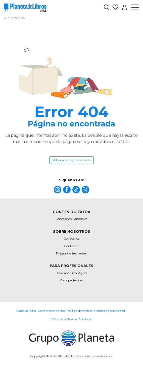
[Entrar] (122, 7)
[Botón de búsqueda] (106, 7)
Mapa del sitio (26, 311)
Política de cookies (79, 311)
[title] (57, 189)
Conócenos (71, 238)
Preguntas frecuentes (71, 253)
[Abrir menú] (135, 7)
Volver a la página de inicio (71, 160)
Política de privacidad (109, 311)
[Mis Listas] (113, 7)
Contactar (71, 246)
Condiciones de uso (51, 311)
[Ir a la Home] (5, 18)
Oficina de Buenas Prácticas (72, 319)
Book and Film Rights (71, 273)
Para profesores (71, 280)
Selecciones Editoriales (71, 219)
